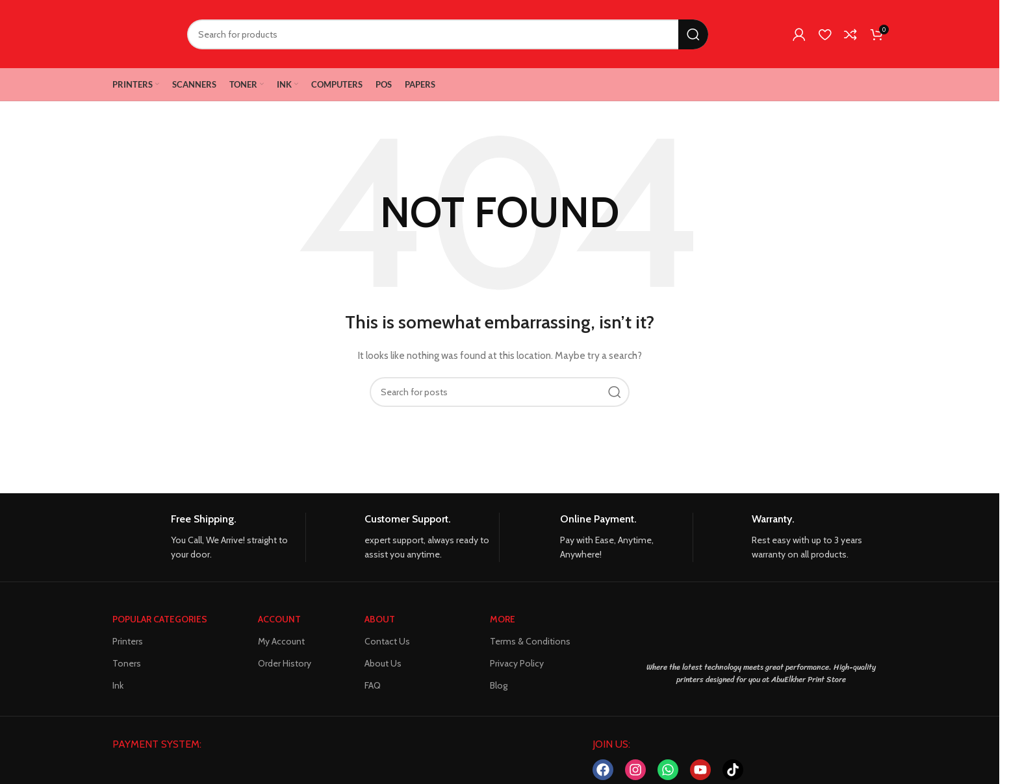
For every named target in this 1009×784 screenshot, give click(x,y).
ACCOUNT (279, 619)
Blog (498, 685)
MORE (502, 619)
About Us (383, 663)
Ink (117, 685)
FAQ (372, 685)
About (379, 619)
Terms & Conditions (530, 641)
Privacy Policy (517, 663)
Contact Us (387, 641)
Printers (127, 641)
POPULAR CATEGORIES (159, 619)
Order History (284, 663)
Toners (126, 663)
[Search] (447, 34)
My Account (281, 641)
